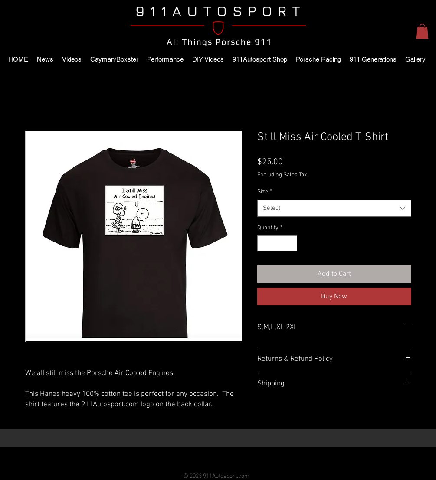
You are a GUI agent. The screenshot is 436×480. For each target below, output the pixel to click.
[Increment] (290, 243)
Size (264, 192)
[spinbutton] (277, 243)
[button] (422, 31)
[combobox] (334, 208)
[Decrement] (264, 243)
